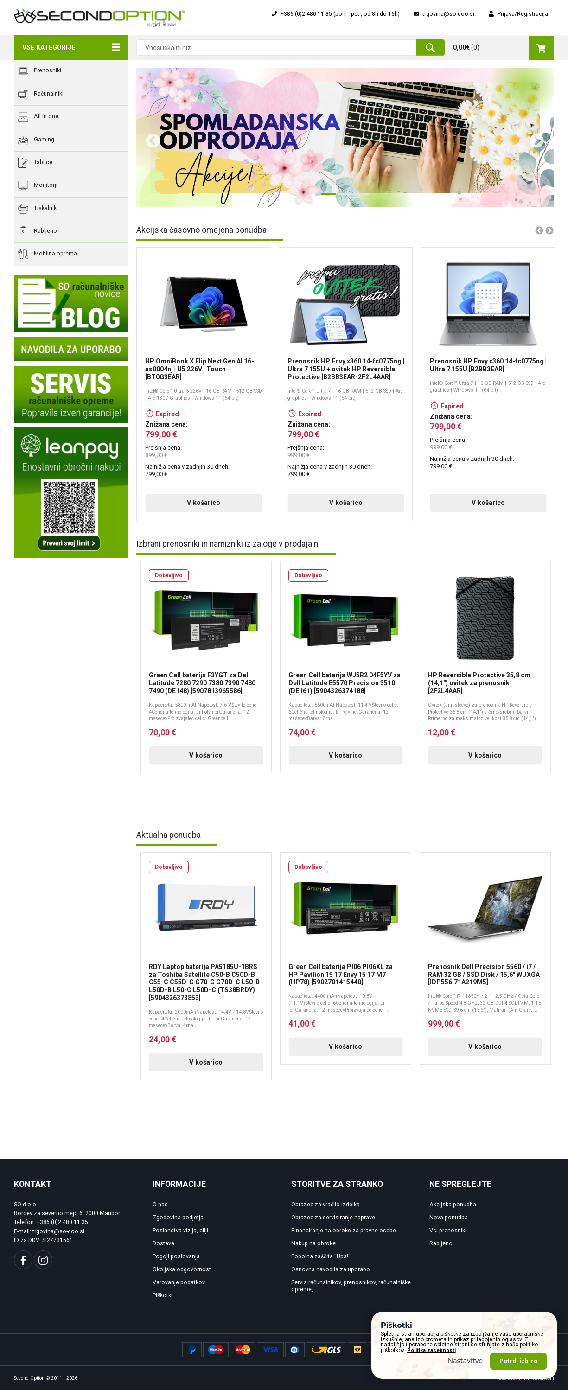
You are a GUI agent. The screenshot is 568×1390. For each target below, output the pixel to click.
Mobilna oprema (47, 254)
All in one (38, 117)
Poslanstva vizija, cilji (180, 1230)
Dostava (163, 1243)
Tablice (35, 163)
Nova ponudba (448, 1217)
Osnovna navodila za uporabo (330, 1269)
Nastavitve (465, 1361)
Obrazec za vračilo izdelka (325, 1204)
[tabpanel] (345, 137)
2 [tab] (342, 197)
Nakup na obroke (313, 1243)
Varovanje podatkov (179, 1282)
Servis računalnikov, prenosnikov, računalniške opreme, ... (351, 1286)
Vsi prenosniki (447, 1230)
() (503, 48)
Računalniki (41, 94)
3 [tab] (359, 197)
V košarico (203, 502)
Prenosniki (39, 71)
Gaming (36, 140)
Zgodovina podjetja (178, 1217)
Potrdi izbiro (518, 1361)
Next (533, 137)
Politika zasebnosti (431, 1350)
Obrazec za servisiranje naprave (333, 1217)
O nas (160, 1204)
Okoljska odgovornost (182, 1269)
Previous (149, 137)
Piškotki (162, 1295)
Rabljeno (37, 231)
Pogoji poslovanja (176, 1256)
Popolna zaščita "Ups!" (321, 1256)
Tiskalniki (38, 209)
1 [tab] (326, 197)
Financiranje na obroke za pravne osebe (343, 1230)
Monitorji (37, 185)
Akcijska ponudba (452, 1204)
